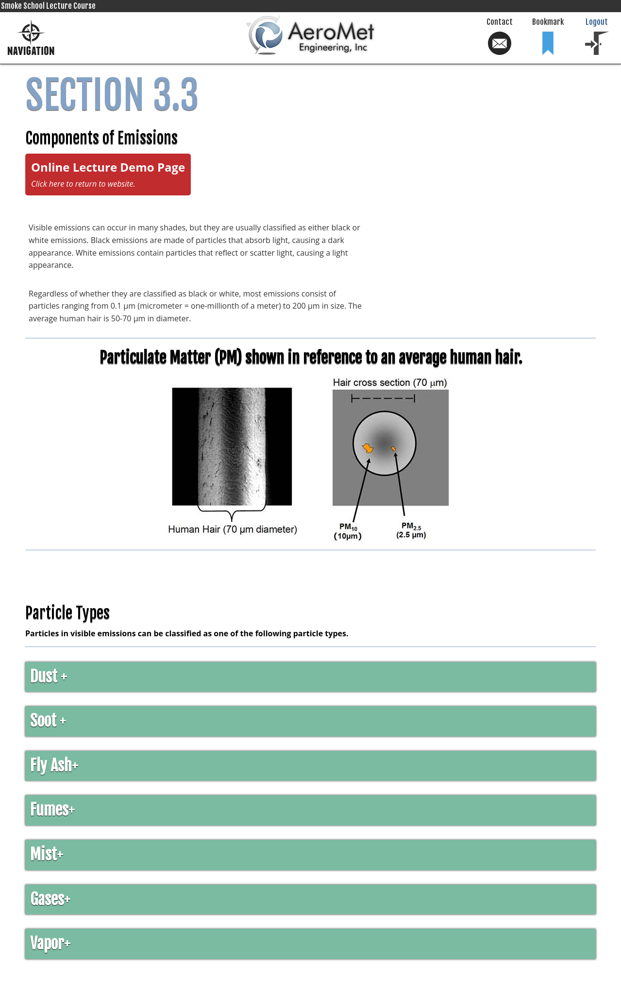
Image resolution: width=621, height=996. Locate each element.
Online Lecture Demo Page (108, 174)
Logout (596, 36)
